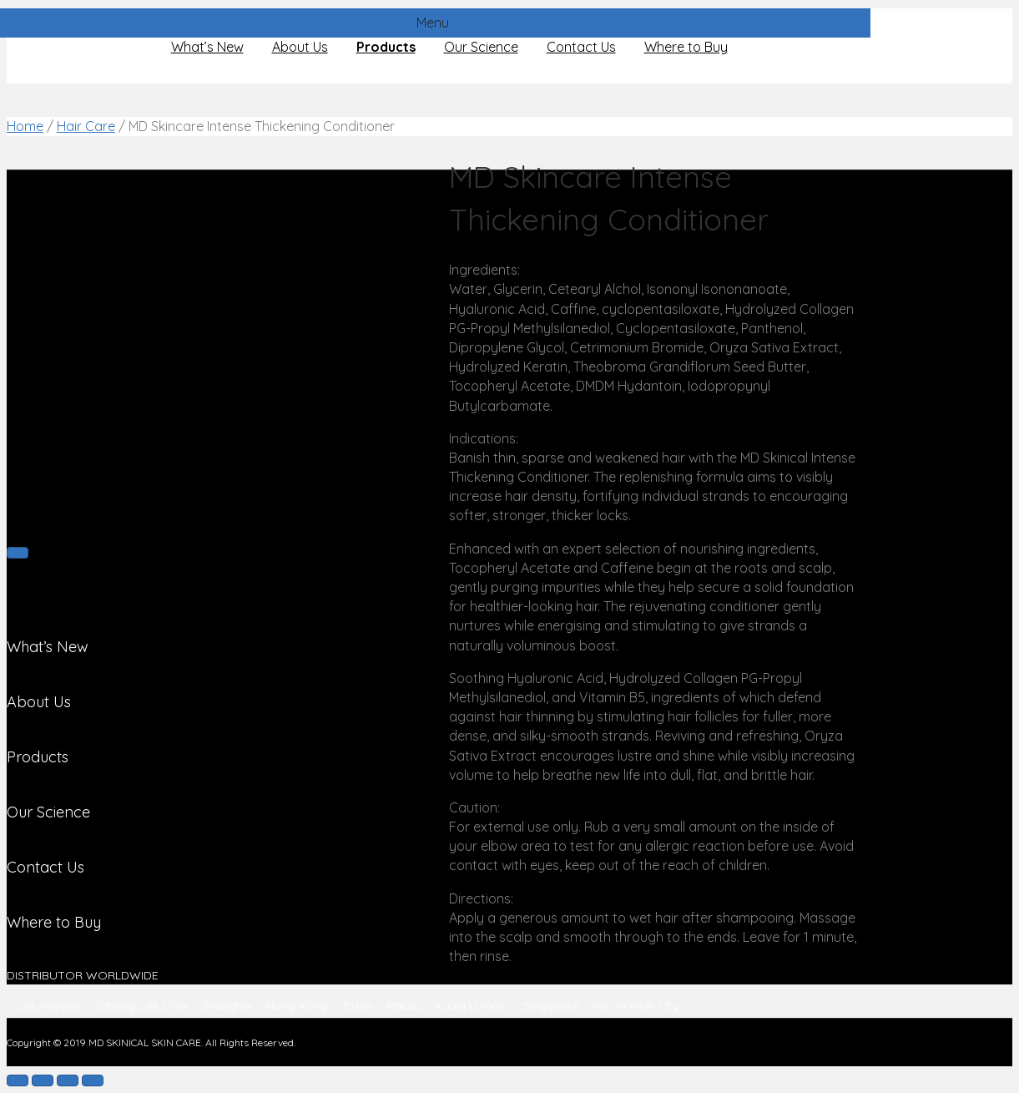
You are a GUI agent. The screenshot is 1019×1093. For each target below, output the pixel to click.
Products (386, 46)
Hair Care (86, 126)
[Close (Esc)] (17, 1080)
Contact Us (581, 46)
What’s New (207, 46)
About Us (300, 46)
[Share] (42, 1080)
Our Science (481, 46)
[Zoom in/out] (92, 1080)
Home (25, 126)
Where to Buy (686, 46)
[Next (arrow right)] (17, 553)
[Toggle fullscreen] (67, 1080)
